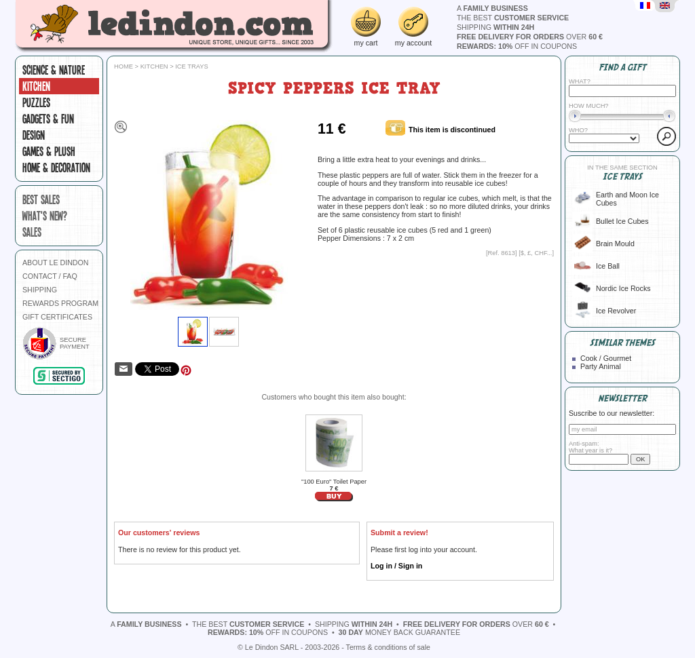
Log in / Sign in (396, 566)
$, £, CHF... (536, 253)
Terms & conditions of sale (388, 647)
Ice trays (191, 66)
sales (31, 232)
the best (513, 18)
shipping (495, 27)
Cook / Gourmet (605, 358)
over (530, 37)
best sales (41, 199)
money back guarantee (399, 632)
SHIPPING (39, 290)
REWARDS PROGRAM (60, 303)
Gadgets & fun (48, 119)
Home (123, 66)
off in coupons (517, 46)
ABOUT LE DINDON (55, 262)
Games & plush (48, 151)
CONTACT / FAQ (49, 276)
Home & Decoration (56, 167)
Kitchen (36, 86)
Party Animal (600, 366)
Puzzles (36, 102)
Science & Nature (53, 70)
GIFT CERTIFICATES (57, 317)
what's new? (44, 216)
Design (33, 135)
